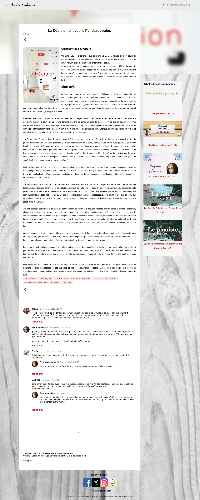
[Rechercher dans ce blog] (180, 5)
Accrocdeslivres (22, 5)
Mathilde (36, 380)
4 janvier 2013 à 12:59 (66, 393)
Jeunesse (55, 283)
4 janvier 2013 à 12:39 (50, 380)
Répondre (37, 322)
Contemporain (61, 279)
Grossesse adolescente (105, 279)
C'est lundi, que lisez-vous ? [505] (162, 145)
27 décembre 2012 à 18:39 (59, 328)
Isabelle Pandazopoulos (36, 283)
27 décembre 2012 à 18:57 (68, 362)
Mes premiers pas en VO (163, 113)
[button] (25, 40)
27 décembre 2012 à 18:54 (50, 351)
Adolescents (30, 279)
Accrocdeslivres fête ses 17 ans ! (163, 176)
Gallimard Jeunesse (80, 279)
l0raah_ (35, 309)
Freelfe (35, 351)
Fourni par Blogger (100, 491)
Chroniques (45, 279)
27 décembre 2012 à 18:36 (51, 309)
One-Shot (67, 283)
